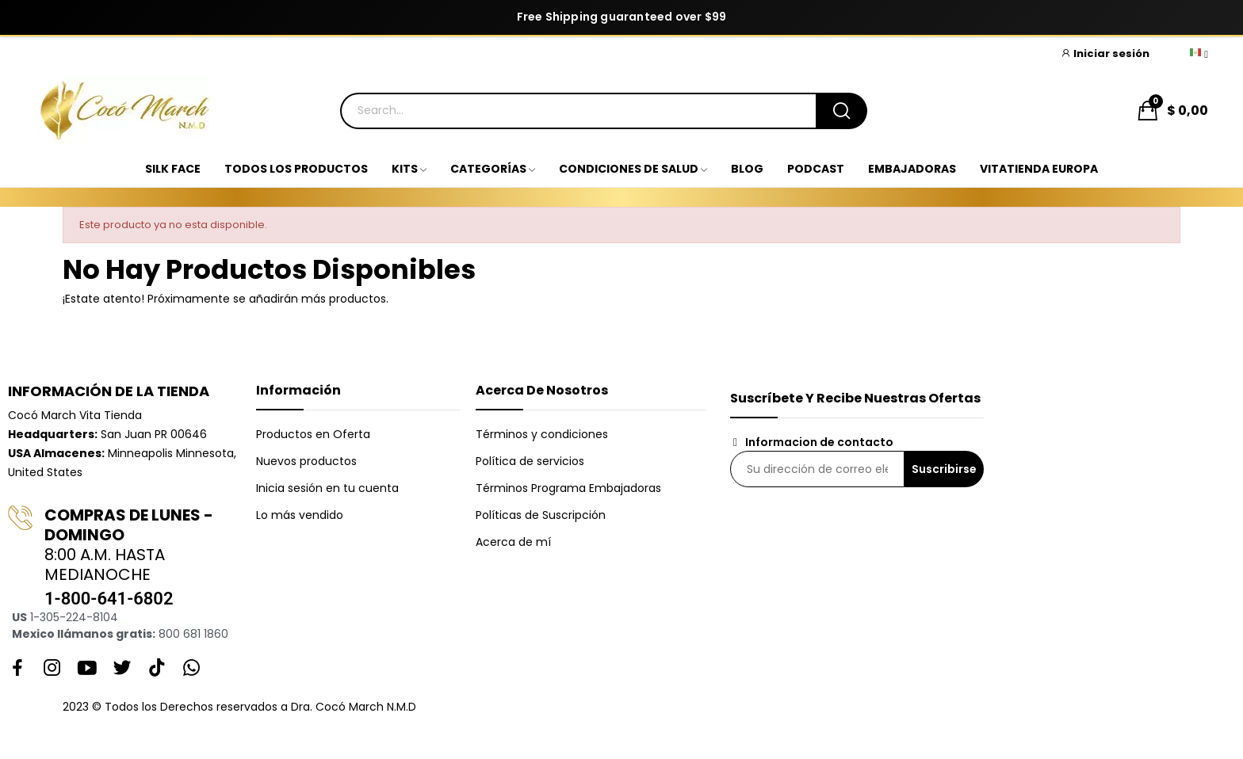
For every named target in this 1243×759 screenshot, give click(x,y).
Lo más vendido (299, 515)
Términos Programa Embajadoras (568, 488)
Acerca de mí (513, 542)
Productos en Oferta (313, 434)
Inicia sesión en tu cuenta (327, 488)
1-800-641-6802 (108, 598)
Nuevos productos (306, 461)
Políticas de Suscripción (541, 515)
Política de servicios (530, 461)
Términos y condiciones (542, 434)
